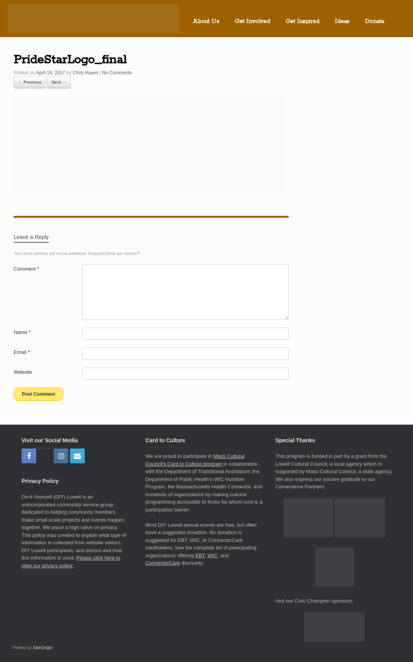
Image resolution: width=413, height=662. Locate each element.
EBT (200, 555)
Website (23, 372)
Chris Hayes (85, 72)
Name (22, 332)
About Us (206, 21)
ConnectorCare (162, 563)
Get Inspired (302, 21)
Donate (374, 21)
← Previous (30, 82)
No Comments (117, 72)
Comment (26, 269)
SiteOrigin (43, 647)
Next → (59, 82)
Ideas (342, 21)
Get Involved (252, 21)
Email (22, 352)
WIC (212, 555)
